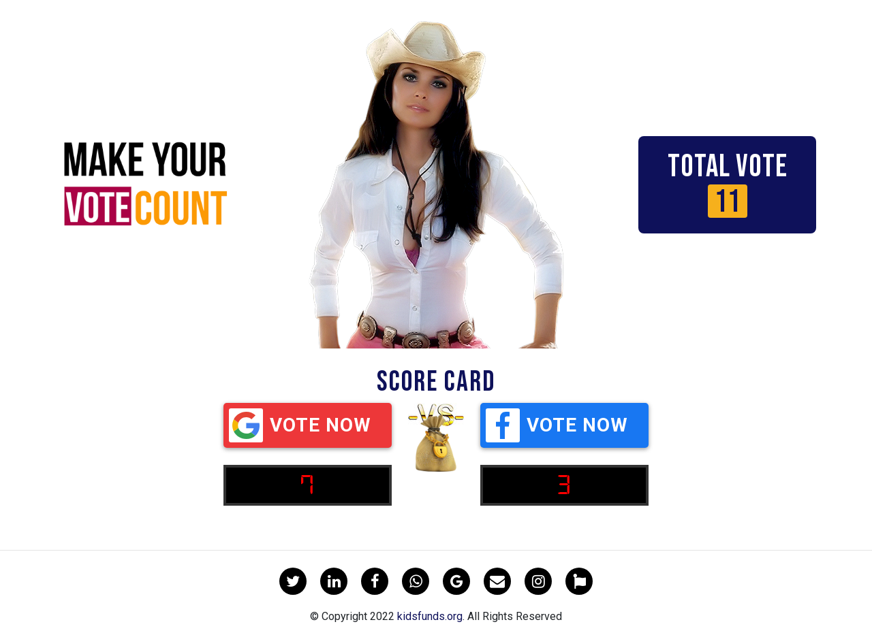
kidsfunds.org (430, 616)
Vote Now (300, 425)
